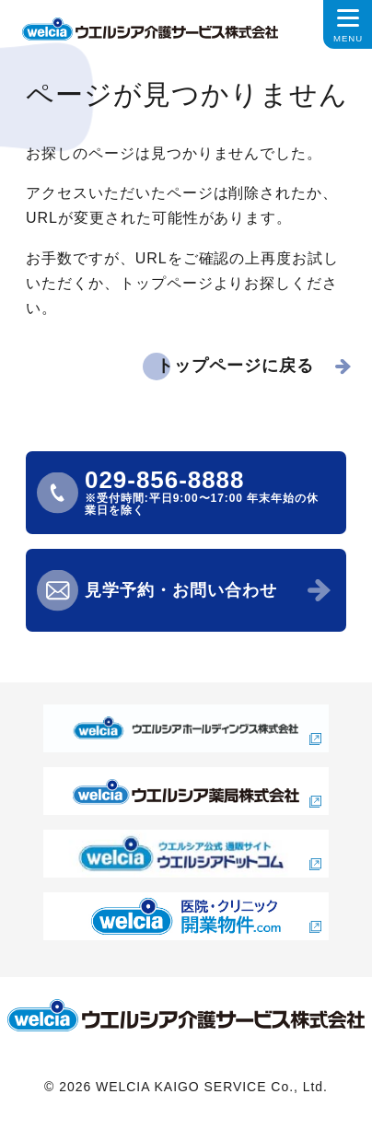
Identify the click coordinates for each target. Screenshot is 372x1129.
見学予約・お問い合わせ (181, 590)
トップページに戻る (235, 365)
